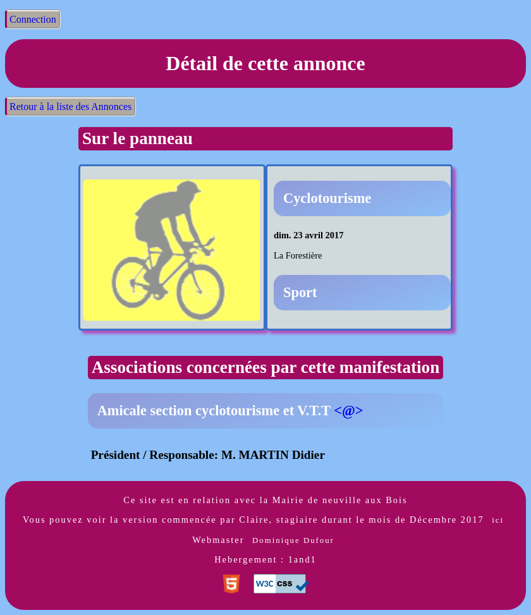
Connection (32, 19)
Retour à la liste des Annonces (70, 106)
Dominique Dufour (293, 540)
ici (498, 520)
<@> (348, 410)
